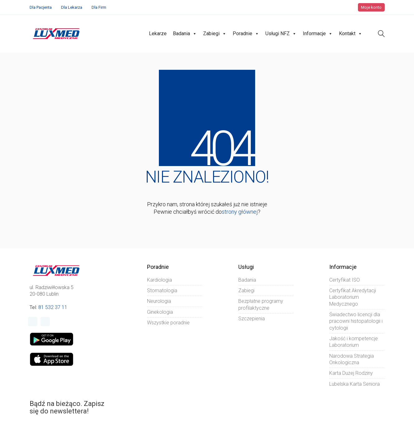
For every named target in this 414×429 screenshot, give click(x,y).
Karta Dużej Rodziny (351, 373)
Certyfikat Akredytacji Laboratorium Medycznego (352, 297)
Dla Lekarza (71, 7)
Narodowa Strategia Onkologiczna (351, 359)
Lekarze (158, 33)
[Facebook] (32, 321)
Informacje (318, 34)
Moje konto (371, 7)
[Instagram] (45, 321)
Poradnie (246, 34)
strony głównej (240, 211)
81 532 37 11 (52, 307)
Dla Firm (99, 7)
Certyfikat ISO (344, 280)
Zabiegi (214, 34)
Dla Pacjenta (41, 7)
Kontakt (350, 34)
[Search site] (381, 34)
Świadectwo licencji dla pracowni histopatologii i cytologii (356, 321)
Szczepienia (251, 319)
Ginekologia (160, 312)
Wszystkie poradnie (168, 323)
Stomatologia (162, 290)
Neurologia (159, 301)
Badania (185, 34)
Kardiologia (159, 280)
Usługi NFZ (281, 34)
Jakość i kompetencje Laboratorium (353, 342)
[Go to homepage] (56, 34)
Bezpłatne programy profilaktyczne (260, 304)
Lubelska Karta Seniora (354, 384)
